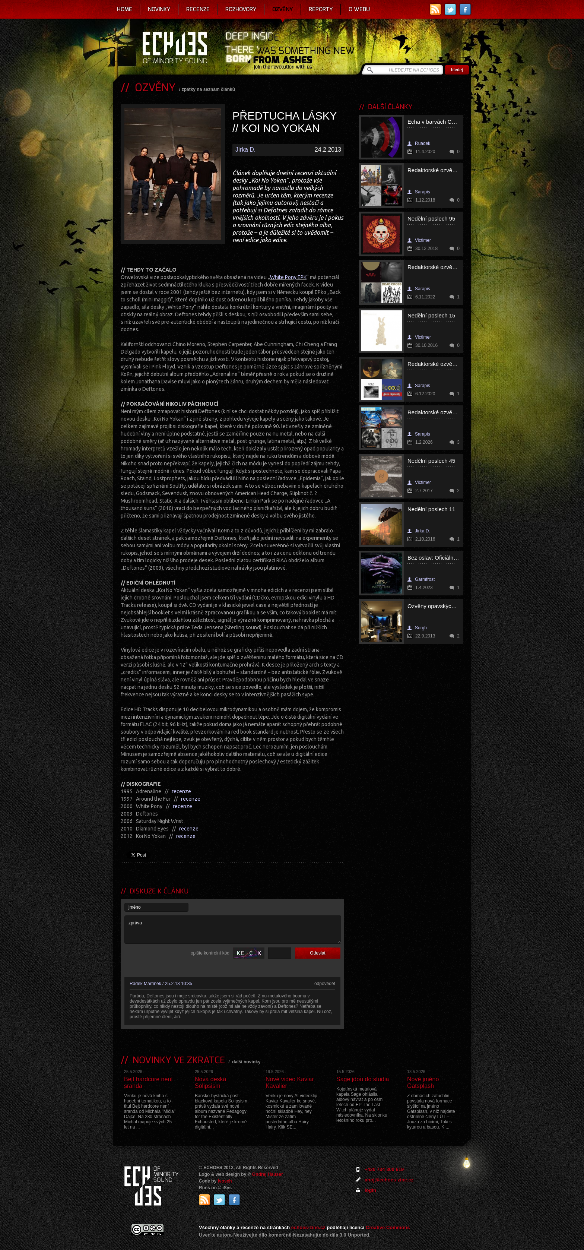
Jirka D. (245, 149)
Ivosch (225, 1181)
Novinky (159, 9)
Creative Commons (388, 1227)
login (370, 1190)
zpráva (232, 929)
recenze (181, 791)
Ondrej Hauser (267, 1174)
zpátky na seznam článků (208, 89)
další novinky (246, 1061)
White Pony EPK (288, 277)
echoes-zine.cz (308, 1227)
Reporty (321, 9)
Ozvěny (282, 9)
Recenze (198, 9)
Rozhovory (241, 9)
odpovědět (324, 983)
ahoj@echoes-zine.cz (389, 1180)
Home (124, 9)
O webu (359, 9)
